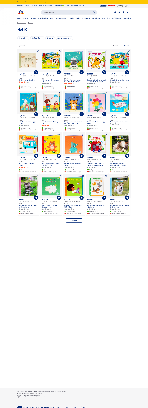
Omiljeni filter (36, 38)
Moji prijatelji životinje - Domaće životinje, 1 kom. (118, 164)
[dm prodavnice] (115, 12)
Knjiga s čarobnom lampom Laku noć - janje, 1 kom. (73, 80)
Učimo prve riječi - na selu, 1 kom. (50, 80)
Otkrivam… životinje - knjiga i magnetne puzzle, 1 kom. (96, 80)
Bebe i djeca (106, 18)
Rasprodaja (127, 18)
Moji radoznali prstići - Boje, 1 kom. (96, 122)
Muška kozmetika (61, 18)
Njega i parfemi (43, 18)
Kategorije (22, 38)
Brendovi (25, 18)
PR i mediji (34, 5)
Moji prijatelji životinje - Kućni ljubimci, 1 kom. (119, 206)
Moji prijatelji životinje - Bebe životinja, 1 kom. (28, 206)
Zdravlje (71, 18)
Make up (33, 18)
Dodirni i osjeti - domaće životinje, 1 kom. (49, 206)
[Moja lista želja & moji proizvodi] (119, 12)
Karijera (27, 5)
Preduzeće (20, 5)
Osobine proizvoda (63, 38)
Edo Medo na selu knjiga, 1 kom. (50, 122)
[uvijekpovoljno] (111, 6)
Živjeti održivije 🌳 (59, 5)
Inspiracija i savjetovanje (45, 5)
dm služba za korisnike (77, 5)
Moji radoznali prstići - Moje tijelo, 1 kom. (73, 206)
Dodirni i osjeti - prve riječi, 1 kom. (73, 164)
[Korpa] (127, 12)
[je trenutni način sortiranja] (125, 46)
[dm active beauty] (103, 6)
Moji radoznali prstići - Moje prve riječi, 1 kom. (50, 164)
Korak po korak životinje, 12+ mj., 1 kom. (96, 206)
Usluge (67, 5)
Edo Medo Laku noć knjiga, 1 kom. (27, 122)
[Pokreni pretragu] (94, 12)
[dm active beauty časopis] (127, 6)
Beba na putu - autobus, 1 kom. (26, 164)
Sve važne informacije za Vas (42, 2)
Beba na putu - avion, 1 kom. (119, 122)
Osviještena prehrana (83, 18)
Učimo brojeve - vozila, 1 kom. (119, 80)
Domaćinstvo (96, 18)
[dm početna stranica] (20, 12)
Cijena (49, 38)
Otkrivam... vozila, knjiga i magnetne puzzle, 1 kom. (95, 164)
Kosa (51, 18)
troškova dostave (61, 391)
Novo (18, 18)
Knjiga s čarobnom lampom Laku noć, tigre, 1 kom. (73, 122)
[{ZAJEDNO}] (120, 6)
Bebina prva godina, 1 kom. (27, 80)
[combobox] (69, 12)
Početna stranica (21, 23)
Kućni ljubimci (116, 18)
